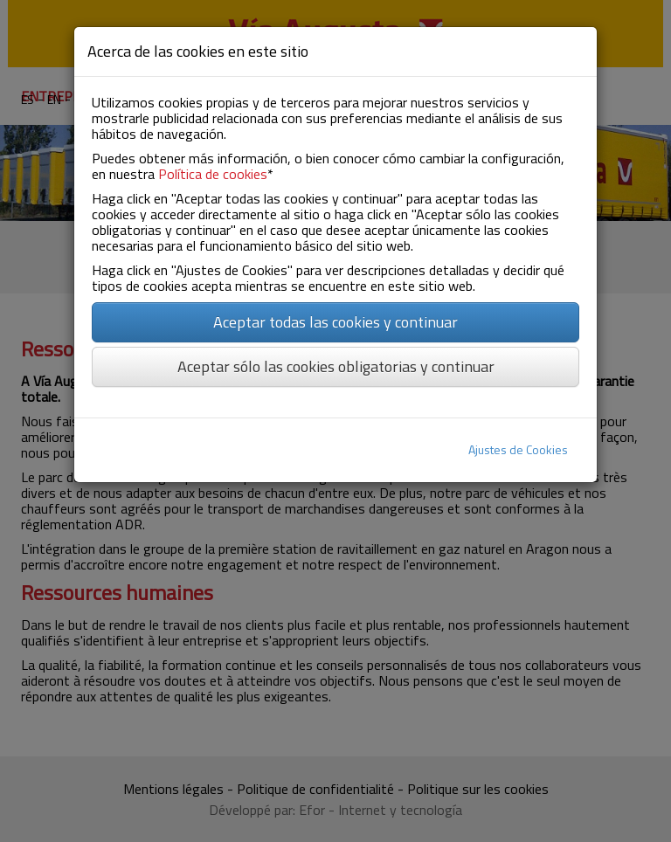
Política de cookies (212, 173)
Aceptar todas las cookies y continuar (335, 322)
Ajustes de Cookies (518, 449)
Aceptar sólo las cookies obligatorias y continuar (336, 366)
